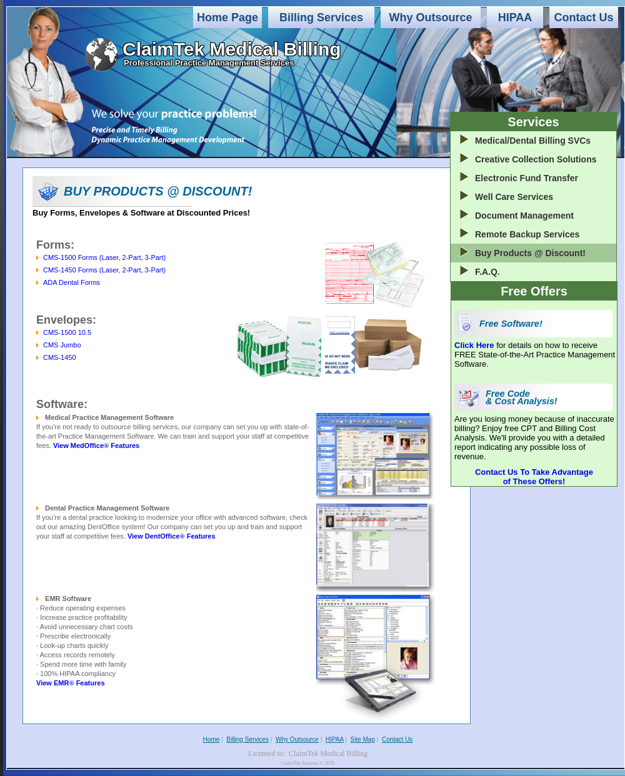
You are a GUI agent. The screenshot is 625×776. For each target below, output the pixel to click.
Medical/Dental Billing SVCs (533, 141)
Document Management (524, 216)
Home (211, 739)
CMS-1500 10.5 (67, 332)
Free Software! (510, 324)
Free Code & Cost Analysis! (522, 397)
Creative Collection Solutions (535, 159)
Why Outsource (430, 17)
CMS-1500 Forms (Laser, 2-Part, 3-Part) (104, 257)
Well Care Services (514, 197)
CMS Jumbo (62, 345)
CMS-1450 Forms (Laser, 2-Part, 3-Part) (104, 270)
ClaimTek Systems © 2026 (307, 763)
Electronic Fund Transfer (526, 178)
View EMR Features (70, 683)
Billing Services (321, 17)
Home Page (227, 17)
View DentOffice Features (172, 536)
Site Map (363, 739)
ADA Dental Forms (71, 282)
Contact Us (583, 17)
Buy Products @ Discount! (530, 253)
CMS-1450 (59, 357)
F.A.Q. (487, 272)
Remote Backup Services (527, 234)
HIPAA (515, 17)
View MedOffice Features (96, 445)
